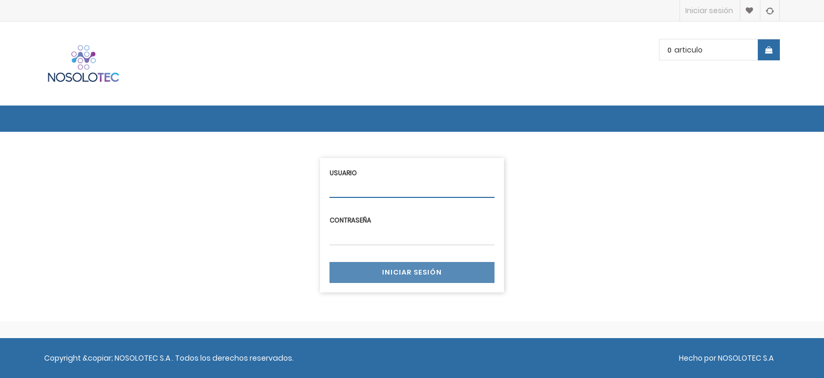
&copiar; (99, 358)
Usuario (343, 173)
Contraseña (350, 220)
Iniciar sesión (412, 272)
